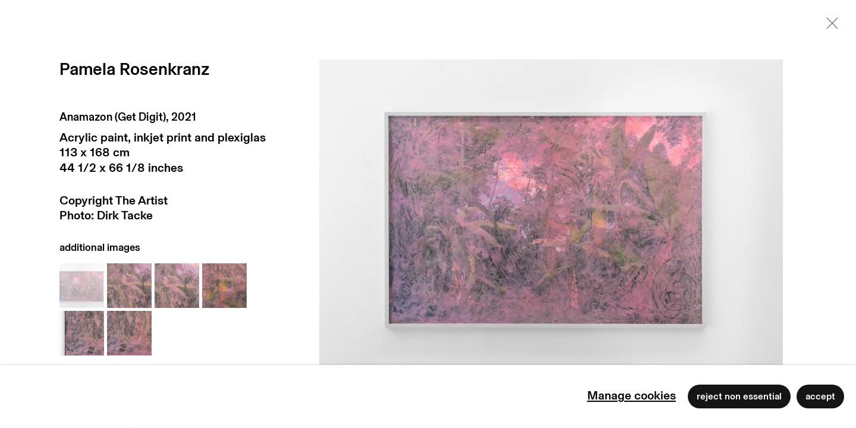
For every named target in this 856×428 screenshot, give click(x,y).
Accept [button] (820, 396)
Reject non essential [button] (739, 396)
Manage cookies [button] (631, 396)
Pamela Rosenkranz (134, 69)
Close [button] (829, 27)
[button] (81, 285)
